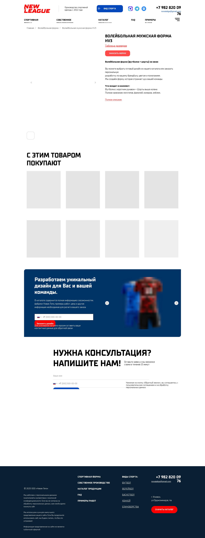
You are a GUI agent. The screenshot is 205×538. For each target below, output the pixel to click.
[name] (101, 376)
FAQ (133, 20)
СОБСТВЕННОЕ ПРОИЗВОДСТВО (94, 483)
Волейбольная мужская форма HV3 (79, 28)
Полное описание (113, 100)
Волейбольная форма (48, 28)
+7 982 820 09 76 (168, 479)
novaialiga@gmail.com (171, 11)
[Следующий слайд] (95, 82)
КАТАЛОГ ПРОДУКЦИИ (89, 489)
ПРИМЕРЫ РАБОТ (87, 501)
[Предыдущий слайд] (31, 82)
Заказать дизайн (45, 323)
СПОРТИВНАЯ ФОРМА (89, 477)
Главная (30, 28)
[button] (117, 53)
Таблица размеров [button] (116, 45)
